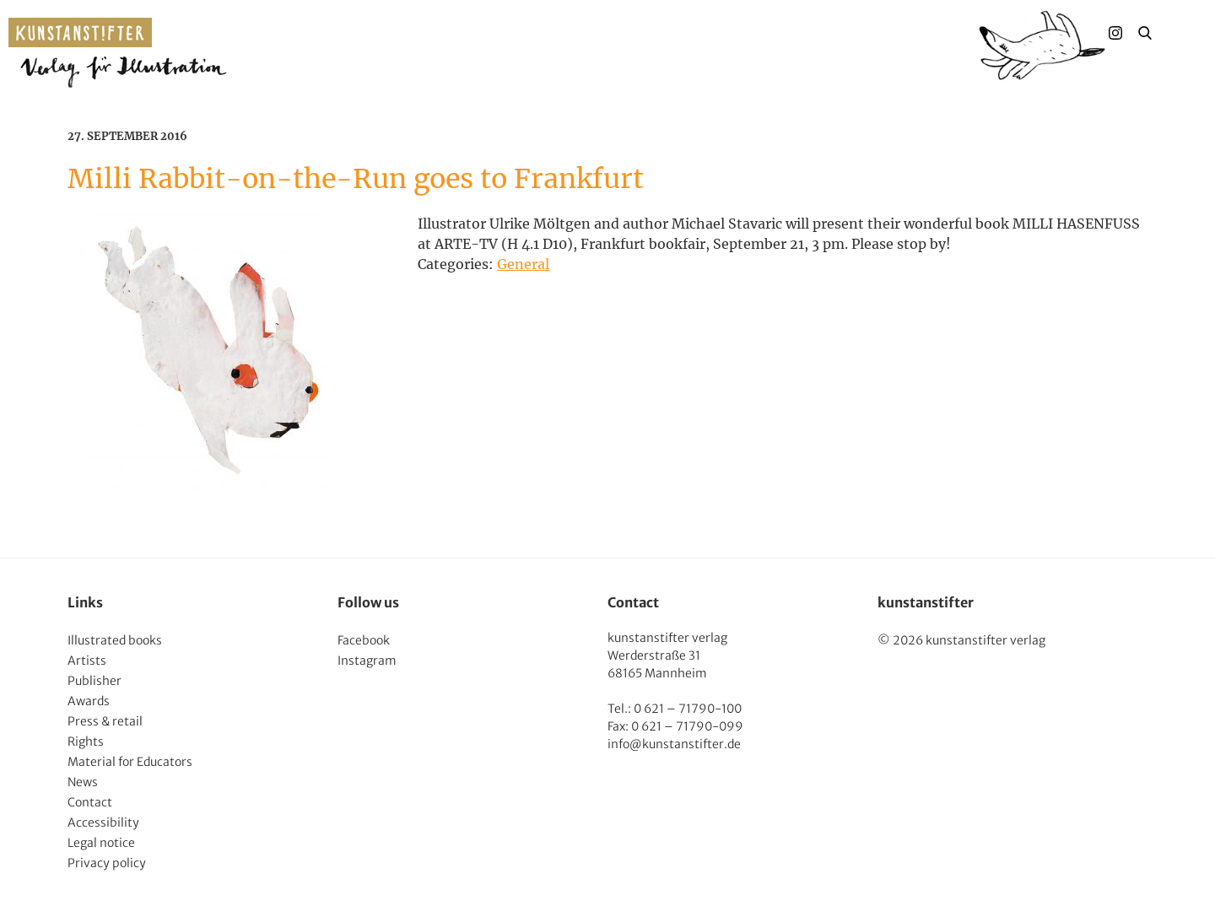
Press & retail (105, 721)
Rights (86, 741)
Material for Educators (130, 761)
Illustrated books (115, 640)
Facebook (364, 640)
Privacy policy (107, 863)
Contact (90, 802)
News (83, 782)
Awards (89, 701)
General (523, 264)
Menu (1178, 33)
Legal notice (101, 842)
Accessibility (103, 822)
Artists (87, 660)
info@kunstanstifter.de (674, 744)
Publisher (95, 680)
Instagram (367, 660)
